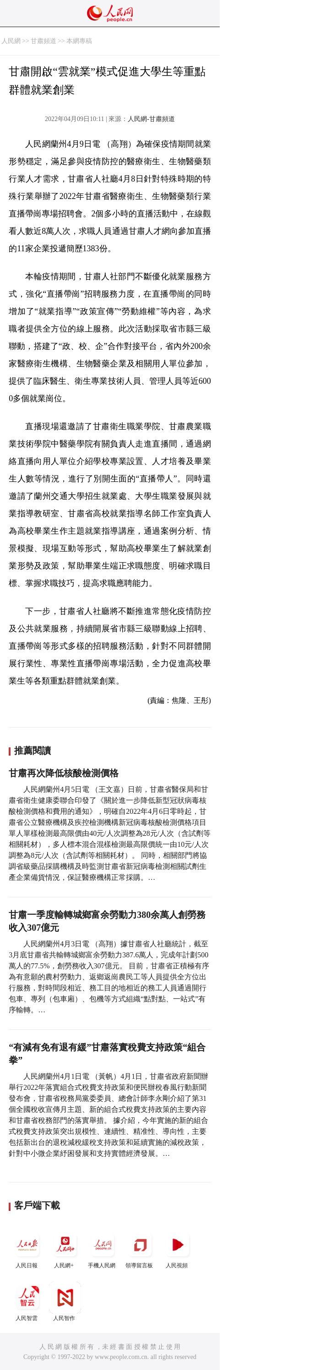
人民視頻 (178, 1249)
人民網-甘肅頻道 (151, 119)
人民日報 (27, 1249)
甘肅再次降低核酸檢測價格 (64, 773)
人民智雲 (27, 1301)
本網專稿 (79, 41)
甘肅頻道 (43, 41)
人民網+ (65, 1249)
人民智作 (65, 1301)
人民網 (11, 41)
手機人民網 (103, 1249)
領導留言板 (140, 1249)
